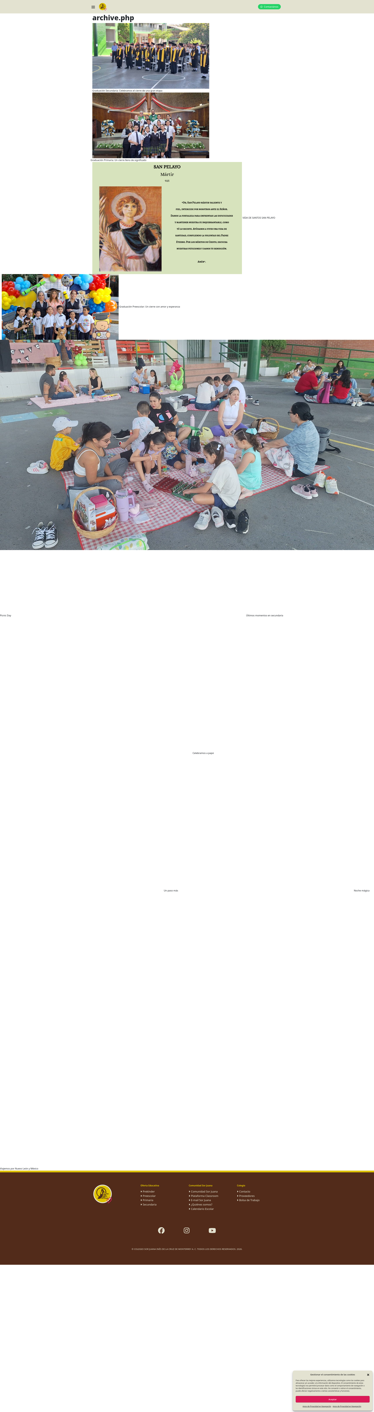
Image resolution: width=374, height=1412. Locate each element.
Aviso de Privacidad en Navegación (317, 1406)
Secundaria (149, 1204)
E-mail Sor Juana (201, 1200)
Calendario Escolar (202, 1209)
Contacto (244, 1191)
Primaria (148, 1200)
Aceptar (333, 1399)
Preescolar (149, 1196)
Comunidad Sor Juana (204, 1191)
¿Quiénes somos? (201, 1204)
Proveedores (247, 1196)
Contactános (269, 6)
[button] (368, 1374)
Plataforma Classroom (204, 1196)
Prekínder (149, 1191)
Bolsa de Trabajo (249, 1200)
